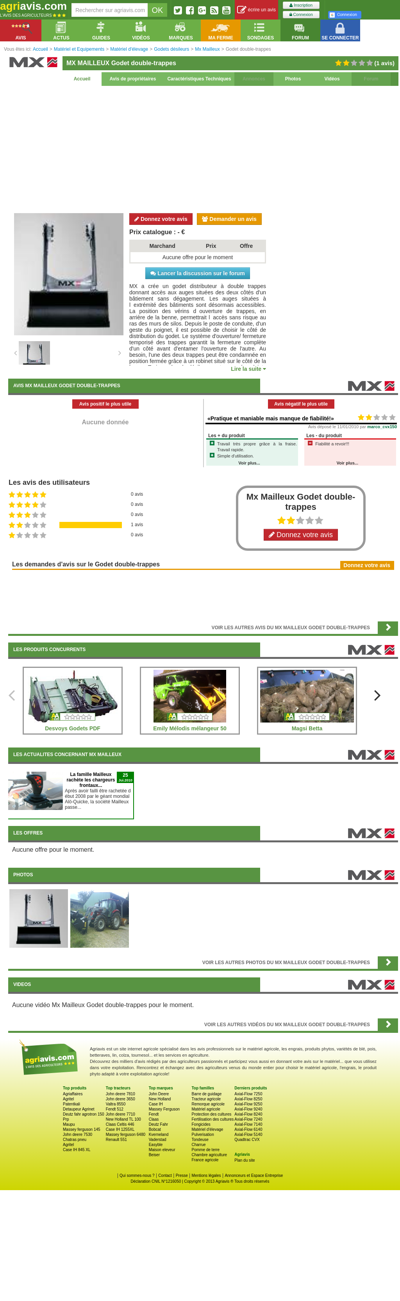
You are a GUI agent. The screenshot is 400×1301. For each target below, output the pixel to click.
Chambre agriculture (209, 1155)
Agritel (68, 1099)
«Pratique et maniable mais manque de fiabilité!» (270, 418)
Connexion (301, 14)
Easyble (156, 1145)
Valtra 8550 (115, 1104)
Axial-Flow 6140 (248, 1129)
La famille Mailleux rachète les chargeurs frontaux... (90, 780)
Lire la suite (248, 369)
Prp (66, 1119)
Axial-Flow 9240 (248, 1109)
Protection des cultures (211, 1114)
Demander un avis (229, 219)
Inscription (300, 5)
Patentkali (71, 1104)
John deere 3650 (120, 1099)
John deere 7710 (120, 1114)
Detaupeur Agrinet (79, 1109)
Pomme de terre (205, 1150)
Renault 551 (116, 1139)
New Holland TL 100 (123, 1119)
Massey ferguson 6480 (125, 1134)
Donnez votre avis (161, 219)
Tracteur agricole (206, 1099)
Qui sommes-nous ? (137, 1175)
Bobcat (155, 1129)
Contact (164, 1175)
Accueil (82, 79)
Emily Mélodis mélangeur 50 (190, 728)
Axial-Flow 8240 (248, 1114)
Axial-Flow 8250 (248, 1099)
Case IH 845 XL (77, 1150)
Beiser (154, 1155)
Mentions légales (206, 1175)
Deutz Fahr (158, 1124)
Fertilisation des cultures (212, 1119)
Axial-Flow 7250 (248, 1094)
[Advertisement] (203, 148)
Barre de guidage (206, 1094)
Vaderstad (157, 1139)
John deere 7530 (77, 1134)
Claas (154, 1119)
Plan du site (244, 1160)
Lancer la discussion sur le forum (197, 273)
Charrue (198, 1145)
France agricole (204, 1160)
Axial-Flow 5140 (248, 1134)
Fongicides (200, 1124)
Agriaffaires (72, 1094)
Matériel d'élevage (207, 1129)
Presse (182, 1175)
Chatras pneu (74, 1139)
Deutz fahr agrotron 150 (83, 1114)
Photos (293, 79)
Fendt (154, 1114)
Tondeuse (199, 1139)
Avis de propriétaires (133, 79)
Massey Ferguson (164, 1109)
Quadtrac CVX (246, 1139)
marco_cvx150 (382, 426)
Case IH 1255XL (120, 1129)
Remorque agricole (208, 1104)
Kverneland (159, 1134)
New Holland (160, 1099)
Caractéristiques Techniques (199, 79)
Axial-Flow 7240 (248, 1119)
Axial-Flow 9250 (248, 1104)
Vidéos (331, 79)
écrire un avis (256, 10)
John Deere (159, 1094)
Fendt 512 (114, 1109)
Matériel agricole (205, 1109)
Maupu (69, 1124)
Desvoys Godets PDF (72, 728)
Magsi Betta (307, 728)
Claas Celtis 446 (120, 1124)
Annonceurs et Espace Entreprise (254, 1175)
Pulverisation (202, 1134)
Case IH (156, 1104)
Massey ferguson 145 (81, 1129)
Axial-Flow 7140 (248, 1124)
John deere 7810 (120, 1094)
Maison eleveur (162, 1150)
